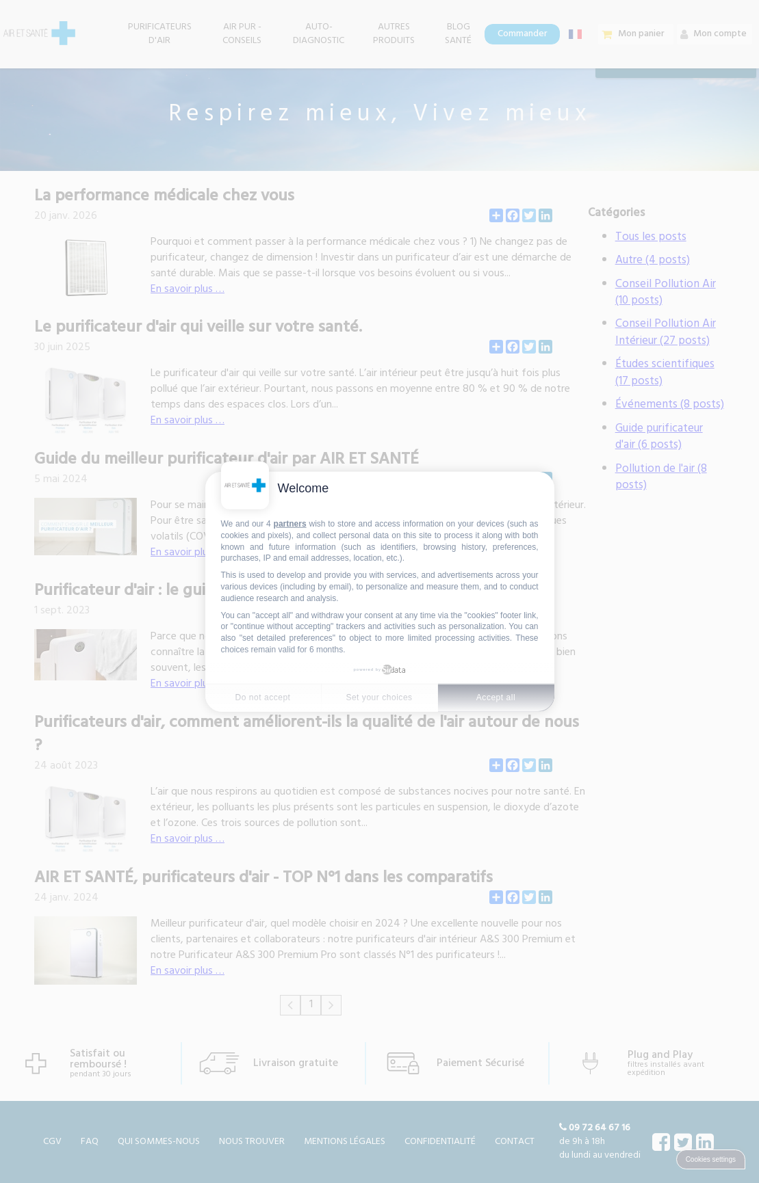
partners (290, 524)
